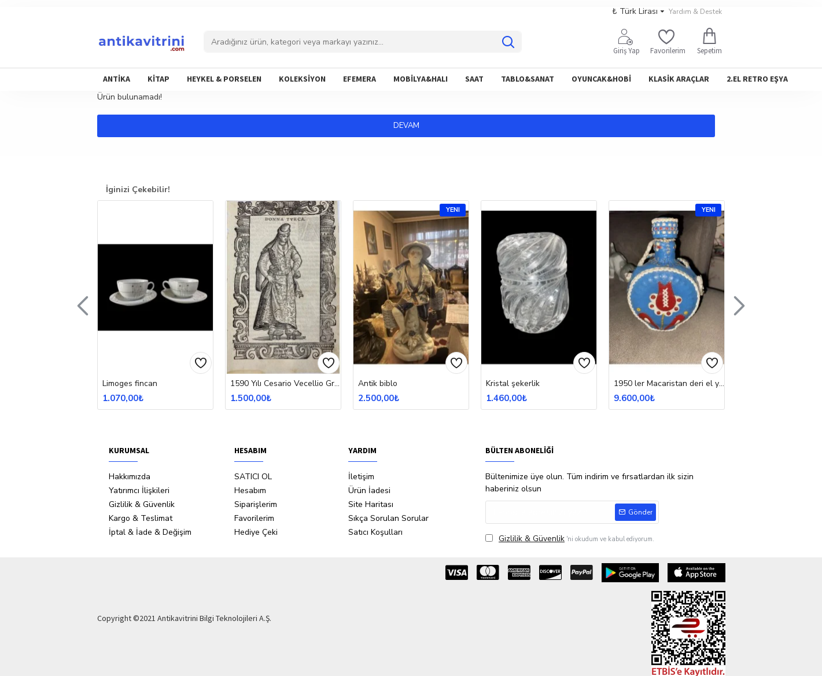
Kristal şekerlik (513, 384)
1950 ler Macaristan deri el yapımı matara (669, 384)
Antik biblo (377, 384)
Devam (411, 125)
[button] (82, 305)
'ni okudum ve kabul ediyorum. (569, 538)
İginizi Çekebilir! (138, 189)
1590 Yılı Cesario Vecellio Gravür (285, 384)
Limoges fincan (129, 384)
